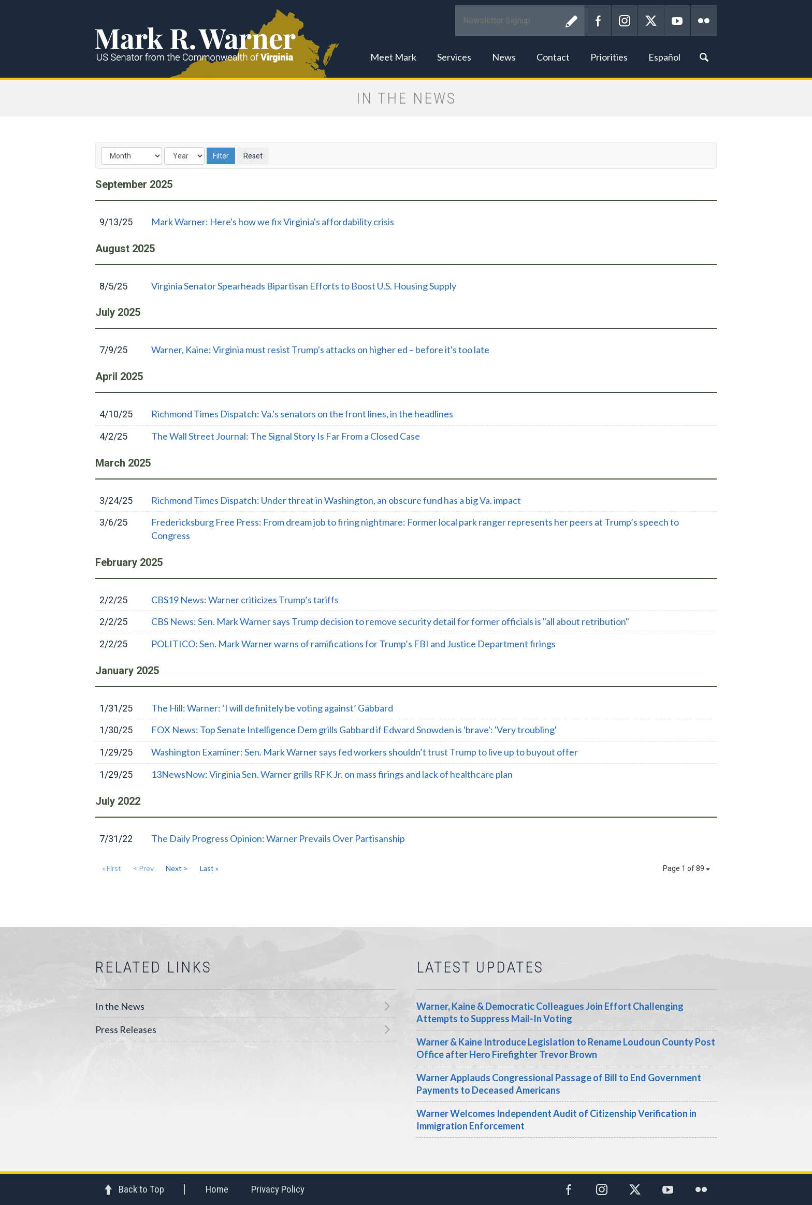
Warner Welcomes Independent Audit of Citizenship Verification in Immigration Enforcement (556, 1119)
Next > (177, 868)
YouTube (677, 20)
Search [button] (704, 56)
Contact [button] (553, 57)
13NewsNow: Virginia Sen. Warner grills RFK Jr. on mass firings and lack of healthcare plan (332, 774)
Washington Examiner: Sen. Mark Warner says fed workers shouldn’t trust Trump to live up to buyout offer (364, 752)
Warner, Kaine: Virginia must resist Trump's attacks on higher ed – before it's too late (320, 349)
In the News (119, 1006)
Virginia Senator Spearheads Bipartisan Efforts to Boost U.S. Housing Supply (303, 286)
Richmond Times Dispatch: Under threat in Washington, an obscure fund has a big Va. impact (336, 500)
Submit (572, 20)
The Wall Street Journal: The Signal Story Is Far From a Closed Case (285, 436)
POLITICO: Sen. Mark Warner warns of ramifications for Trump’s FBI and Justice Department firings (353, 643)
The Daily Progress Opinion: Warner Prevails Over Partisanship (278, 838)
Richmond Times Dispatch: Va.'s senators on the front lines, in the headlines (302, 413)
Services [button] (454, 57)
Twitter (651, 20)
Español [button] (664, 57)
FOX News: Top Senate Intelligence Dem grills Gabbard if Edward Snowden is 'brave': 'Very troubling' (354, 729)
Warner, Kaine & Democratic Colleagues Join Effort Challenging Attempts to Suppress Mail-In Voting (550, 1012)
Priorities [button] (609, 57)
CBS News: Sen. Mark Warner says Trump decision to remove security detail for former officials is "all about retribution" (390, 621)
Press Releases (125, 1029)
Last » (209, 868)
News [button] (504, 57)
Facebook (598, 20)
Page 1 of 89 (686, 868)
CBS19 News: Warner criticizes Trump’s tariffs (245, 599)
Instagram (624, 20)
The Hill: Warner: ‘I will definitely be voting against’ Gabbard (272, 708)
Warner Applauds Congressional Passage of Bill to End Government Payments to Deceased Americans (558, 1084)
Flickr (704, 20)
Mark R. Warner (406, 39)
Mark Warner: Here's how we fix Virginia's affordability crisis (272, 221)
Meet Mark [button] (393, 57)
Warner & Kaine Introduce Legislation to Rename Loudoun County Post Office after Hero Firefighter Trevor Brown (565, 1048)
